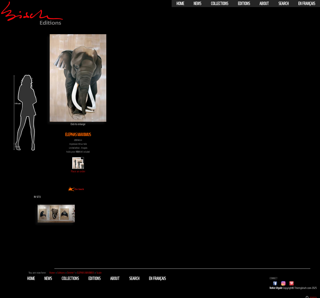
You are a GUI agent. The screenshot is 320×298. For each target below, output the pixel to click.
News (197, 3)
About (264, 3)
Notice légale (276, 288)
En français (306, 3)
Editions (244, 3)
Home (180, 3)
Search (283, 3)
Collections (219, 3)
